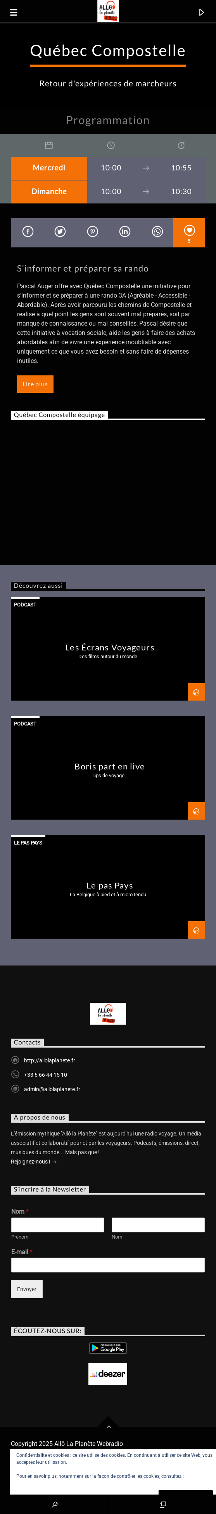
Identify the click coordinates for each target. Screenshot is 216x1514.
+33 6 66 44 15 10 (45, 1075)
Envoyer (26, 1289)
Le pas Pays (109, 885)
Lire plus (35, 383)
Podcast (25, 605)
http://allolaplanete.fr (49, 1060)
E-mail (22, 1252)
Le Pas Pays (28, 843)
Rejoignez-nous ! (34, 1162)
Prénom (19, 1237)
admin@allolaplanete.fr (52, 1089)
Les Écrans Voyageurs (109, 647)
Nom (20, 1211)
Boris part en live (109, 766)
